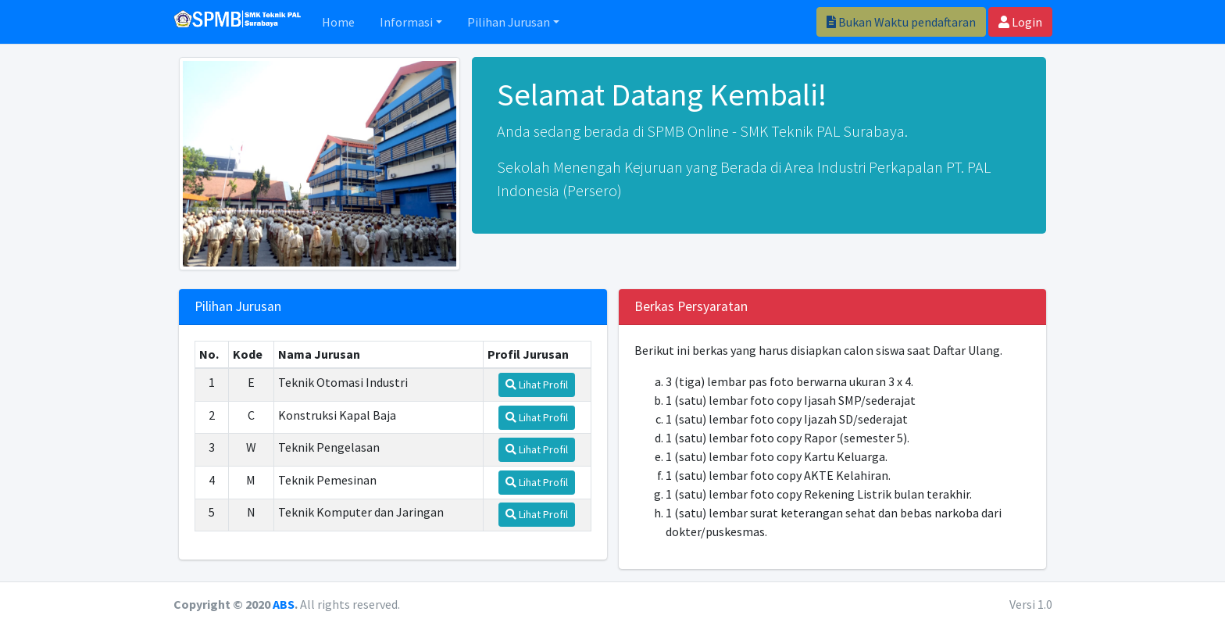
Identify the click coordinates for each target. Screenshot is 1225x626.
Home (338, 22)
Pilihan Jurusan (508, 22)
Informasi (406, 22)
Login (1020, 22)
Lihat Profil (536, 384)
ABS (284, 604)
